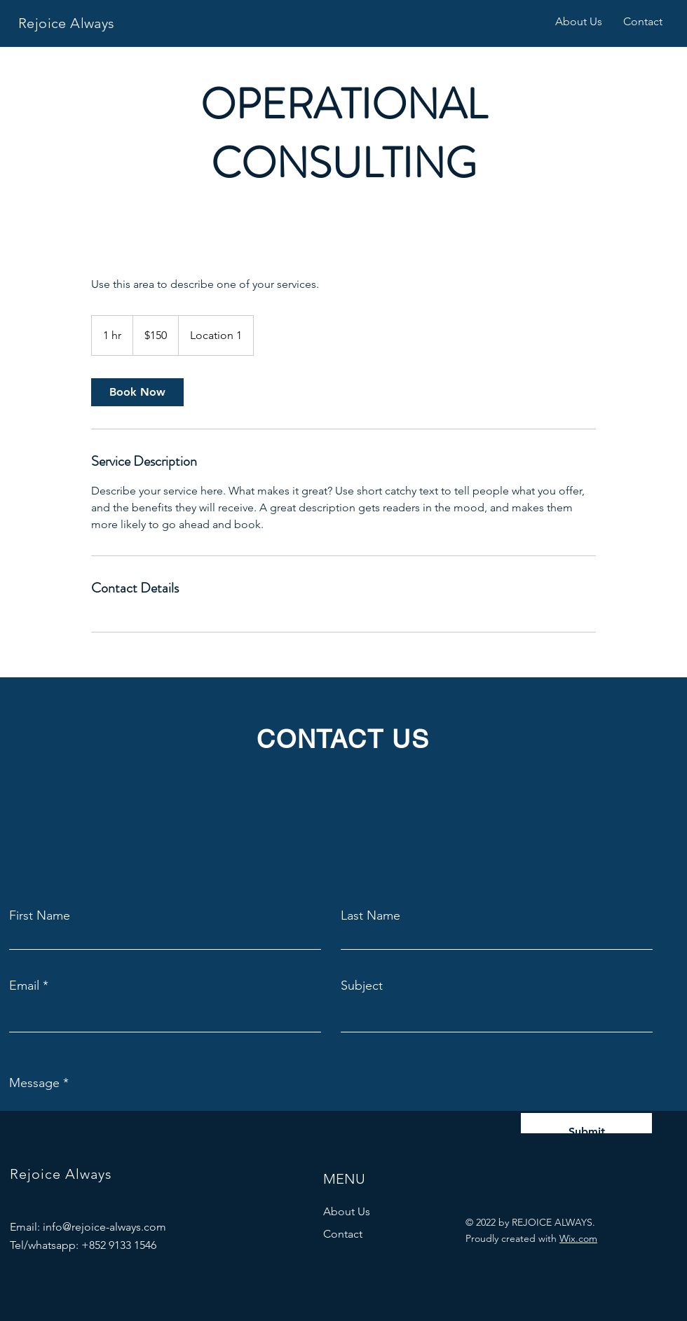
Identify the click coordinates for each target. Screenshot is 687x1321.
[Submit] (586, 1132)
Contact (342, 1233)
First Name (39, 915)
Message (34, 1083)
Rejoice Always (66, 23)
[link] (137, 392)
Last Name (370, 915)
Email (24, 985)
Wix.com (578, 1238)
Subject (362, 985)
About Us (346, 1211)
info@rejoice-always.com (104, 1226)
